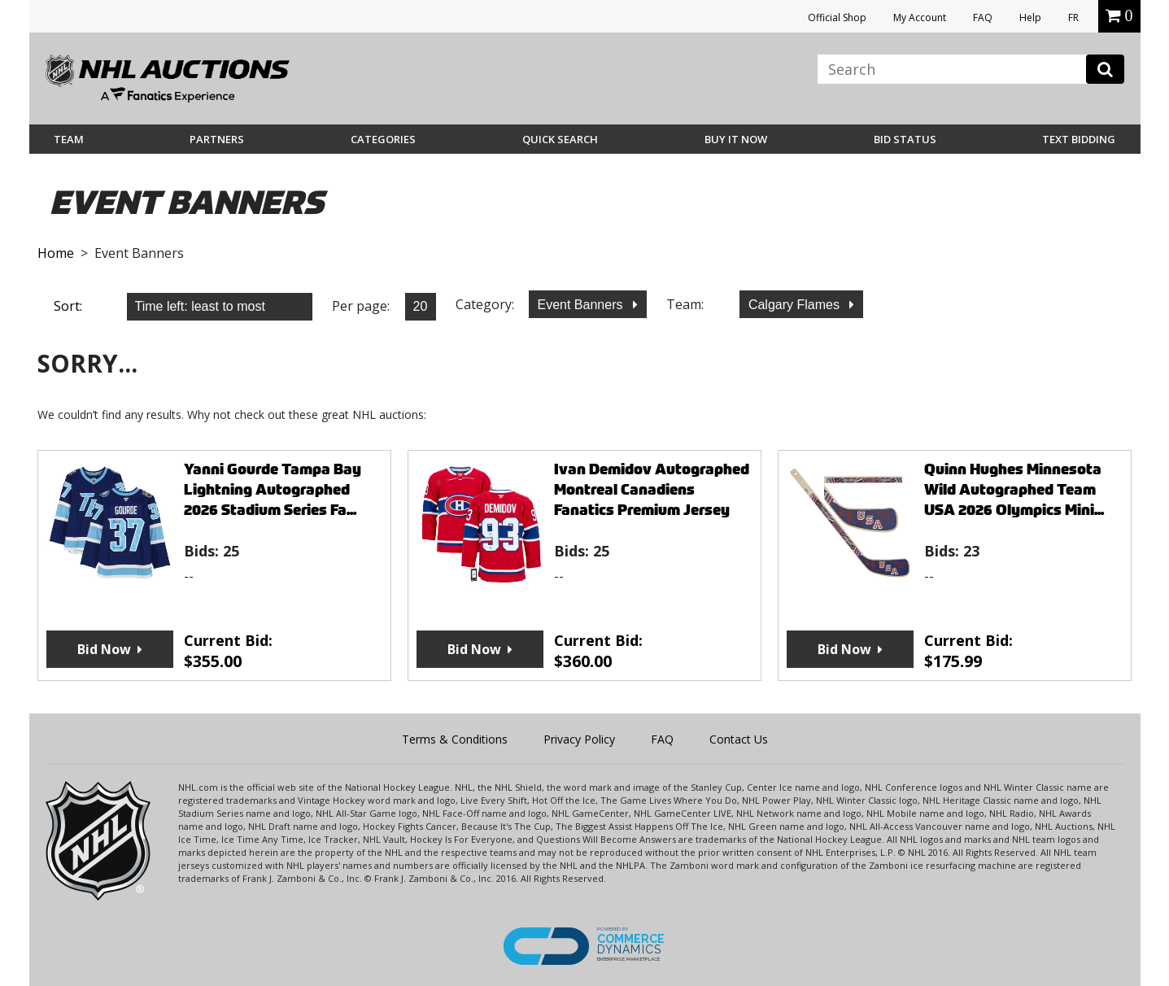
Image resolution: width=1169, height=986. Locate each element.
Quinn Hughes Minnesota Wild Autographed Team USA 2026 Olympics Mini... (1014, 489)
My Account (919, 17)
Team (69, 139)
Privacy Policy (579, 739)
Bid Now (104, 649)
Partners (217, 139)
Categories (383, 139)
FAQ (982, 17)
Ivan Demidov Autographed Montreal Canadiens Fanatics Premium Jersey (651, 489)
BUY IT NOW (735, 139)
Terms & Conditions (455, 739)
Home (55, 253)
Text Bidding (1078, 139)
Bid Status (905, 139)
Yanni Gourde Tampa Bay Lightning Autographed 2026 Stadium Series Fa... (272, 489)
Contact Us (738, 739)
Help (1030, 17)
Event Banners (582, 305)
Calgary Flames (795, 305)
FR (1073, 17)
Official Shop (837, 17)
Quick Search (560, 139)
